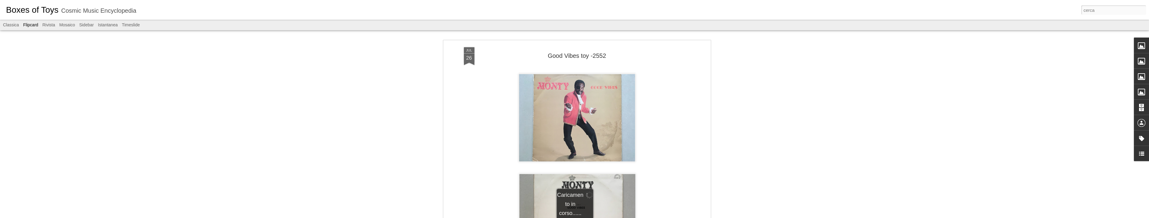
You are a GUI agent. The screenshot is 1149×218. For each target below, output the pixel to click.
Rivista (48, 24)
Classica (11, 24)
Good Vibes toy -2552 (577, 53)
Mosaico (67, 24)
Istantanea (108, 24)
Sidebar (86, 24)
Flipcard (30, 24)
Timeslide (131, 24)
